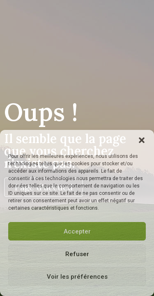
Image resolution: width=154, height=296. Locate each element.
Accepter (77, 231)
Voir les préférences (77, 276)
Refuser (77, 254)
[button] (142, 140)
